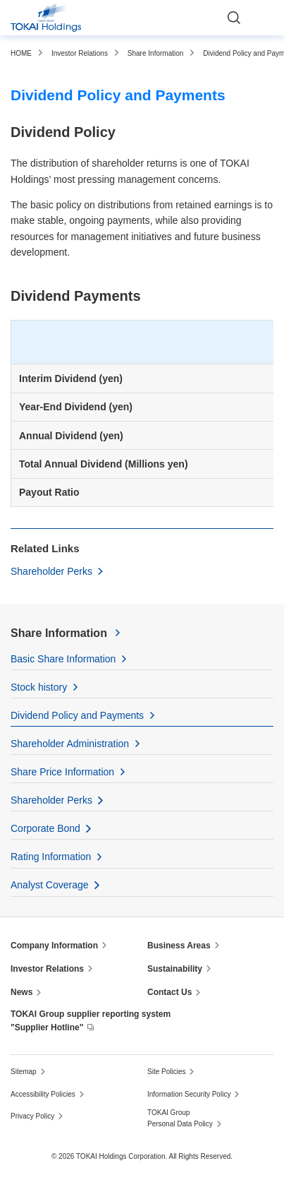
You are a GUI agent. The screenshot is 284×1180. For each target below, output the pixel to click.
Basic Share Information (63, 659)
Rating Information (51, 856)
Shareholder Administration (70, 743)
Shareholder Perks (51, 571)
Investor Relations (47, 969)
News (21, 992)
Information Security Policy (188, 1094)
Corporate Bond (45, 828)
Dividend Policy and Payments (77, 715)
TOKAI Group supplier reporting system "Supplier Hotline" (91, 1020)
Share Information (59, 633)
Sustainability (174, 969)
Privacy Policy (32, 1116)
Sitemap (24, 1071)
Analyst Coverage (50, 884)
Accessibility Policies (43, 1094)
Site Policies (166, 1071)
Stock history (39, 687)
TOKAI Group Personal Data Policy (180, 1118)
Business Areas (179, 945)
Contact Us (169, 992)
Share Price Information (62, 771)
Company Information (54, 945)
